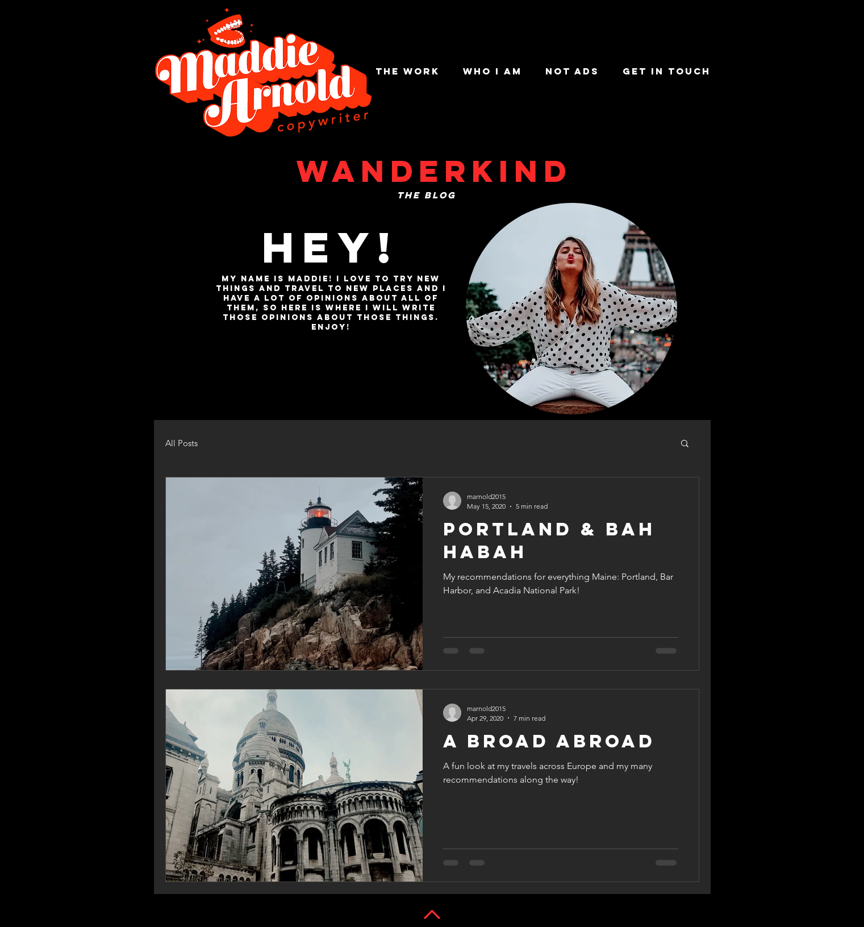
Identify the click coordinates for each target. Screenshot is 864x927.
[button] (684, 444)
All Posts (181, 443)
